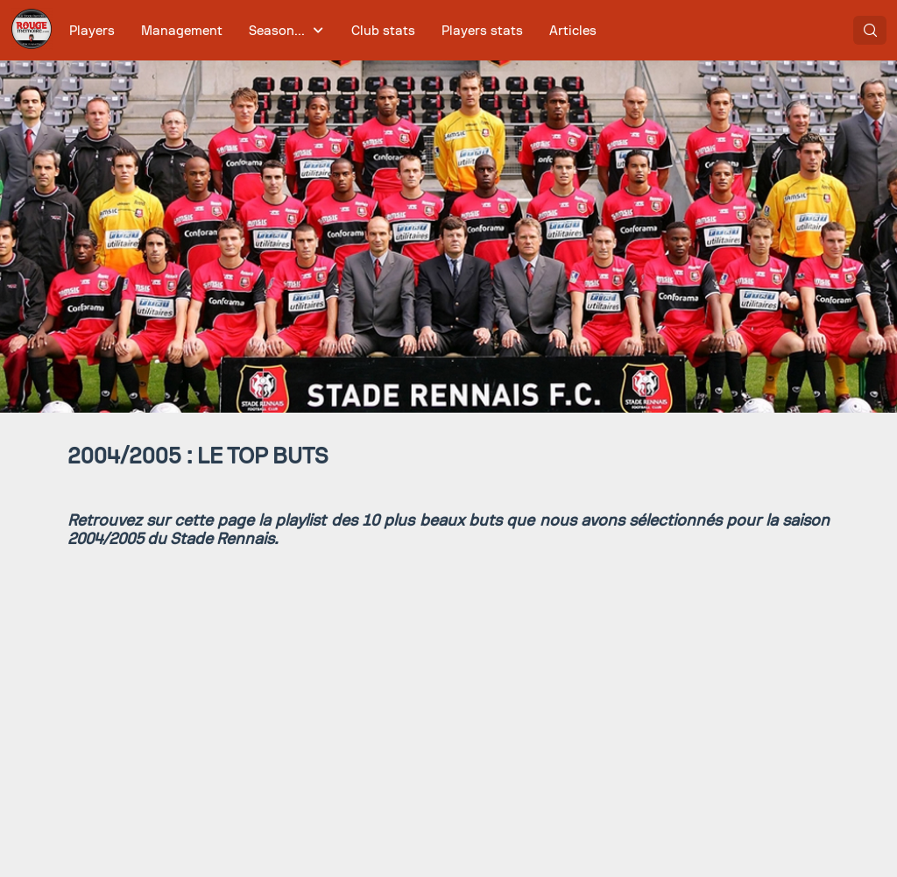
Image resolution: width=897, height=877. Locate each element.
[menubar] (333, 30)
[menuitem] (92, 30)
